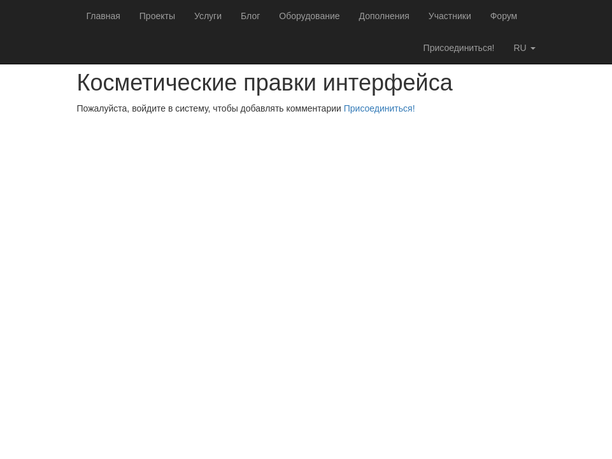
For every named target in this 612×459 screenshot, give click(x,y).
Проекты (157, 16)
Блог (250, 16)
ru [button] (524, 48)
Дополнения (384, 16)
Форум (504, 16)
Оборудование (309, 16)
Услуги (208, 16)
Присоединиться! (459, 48)
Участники (450, 16)
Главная (103, 16)
